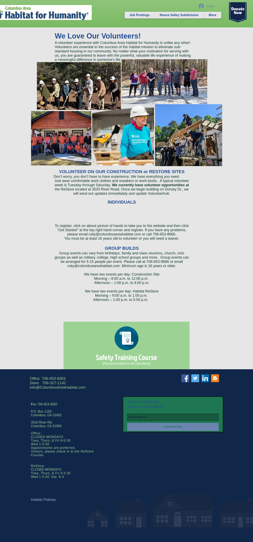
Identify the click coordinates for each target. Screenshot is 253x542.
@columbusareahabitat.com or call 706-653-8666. (136, 234)
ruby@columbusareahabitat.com (93, 266)
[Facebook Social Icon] (185, 378)
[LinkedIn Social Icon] (205, 378)
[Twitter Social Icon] (195, 378)
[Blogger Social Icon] (215, 378)
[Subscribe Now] (173, 427)
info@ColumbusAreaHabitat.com (58, 387)
